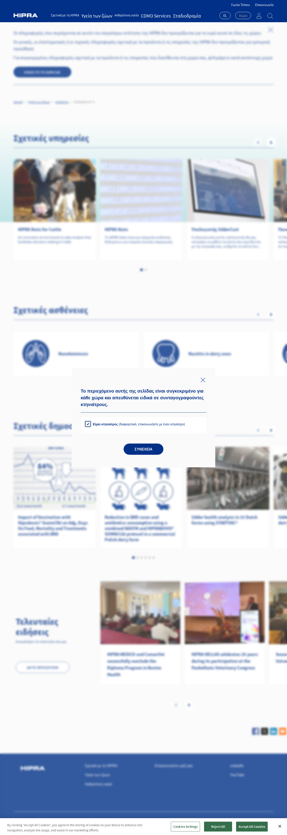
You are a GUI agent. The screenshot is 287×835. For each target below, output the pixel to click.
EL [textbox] (225, 15)
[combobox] (225, 16)
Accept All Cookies (252, 826)
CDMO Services (142, 15)
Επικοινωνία (264, 4)
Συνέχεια (143, 449)
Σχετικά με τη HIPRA (65, 15)
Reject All (218, 826)
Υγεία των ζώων (92, 15)
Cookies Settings (185, 826)
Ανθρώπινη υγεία (118, 15)
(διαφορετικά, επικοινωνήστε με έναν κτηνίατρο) (139, 424)
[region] (143, 826)
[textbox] (243, 15)
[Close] (280, 826)
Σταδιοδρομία (164, 15)
